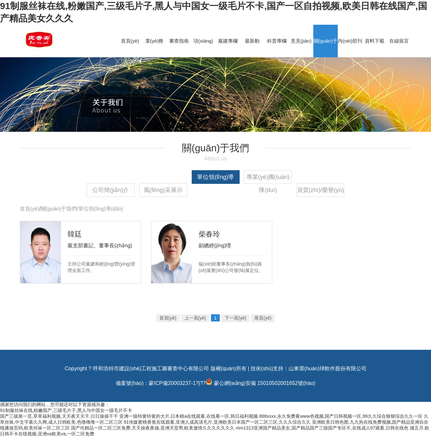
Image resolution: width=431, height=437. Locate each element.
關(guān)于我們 (59, 209)
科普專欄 (277, 41)
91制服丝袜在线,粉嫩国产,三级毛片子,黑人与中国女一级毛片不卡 (66, 410)
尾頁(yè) (262, 318)
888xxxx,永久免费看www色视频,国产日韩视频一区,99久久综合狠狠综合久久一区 (341, 416)
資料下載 (374, 41)
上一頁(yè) (195, 318)
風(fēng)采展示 (163, 190)
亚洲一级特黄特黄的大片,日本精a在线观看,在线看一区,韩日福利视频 (188, 416)
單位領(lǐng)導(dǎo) (215, 179)
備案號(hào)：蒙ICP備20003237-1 (156, 383)
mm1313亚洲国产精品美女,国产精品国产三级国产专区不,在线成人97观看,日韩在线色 (322, 427)
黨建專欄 (228, 41)
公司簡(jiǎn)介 (110, 190)
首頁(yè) (130, 41)
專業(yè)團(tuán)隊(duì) (268, 179)
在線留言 (399, 41)
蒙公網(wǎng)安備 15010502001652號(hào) (264, 383)
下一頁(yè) (235, 318)
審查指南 (179, 41)
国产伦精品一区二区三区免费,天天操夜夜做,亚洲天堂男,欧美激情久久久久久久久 (153, 427)
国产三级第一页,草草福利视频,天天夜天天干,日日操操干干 (59, 416)
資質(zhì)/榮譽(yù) (320, 190)
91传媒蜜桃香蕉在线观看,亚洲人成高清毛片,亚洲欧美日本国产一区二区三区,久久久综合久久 (217, 422)
